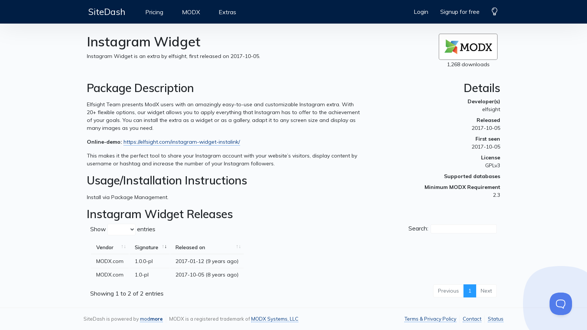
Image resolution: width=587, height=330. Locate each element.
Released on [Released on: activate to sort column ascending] (190, 247)
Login (421, 12)
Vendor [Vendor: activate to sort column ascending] (104, 247)
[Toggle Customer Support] (561, 304)
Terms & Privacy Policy (430, 319)
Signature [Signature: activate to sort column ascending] (146, 247)
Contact (472, 319)
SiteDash (106, 11)
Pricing (154, 12)
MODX (191, 12)
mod (151, 319)
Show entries (122, 229)
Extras (227, 12)
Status (496, 319)
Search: (452, 228)
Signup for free (460, 12)
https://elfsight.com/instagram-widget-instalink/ (182, 141)
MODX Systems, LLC (274, 319)
